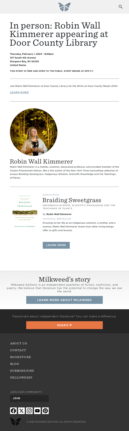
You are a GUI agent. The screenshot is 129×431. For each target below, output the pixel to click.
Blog (14, 363)
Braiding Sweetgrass (71, 200)
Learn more (58, 245)
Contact (18, 350)
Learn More (19, 92)
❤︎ (64, 325)
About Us (18, 343)
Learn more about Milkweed (64, 300)
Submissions (22, 370)
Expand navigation (8, 7)
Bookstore (20, 357)
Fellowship (21, 377)
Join (16, 398)
